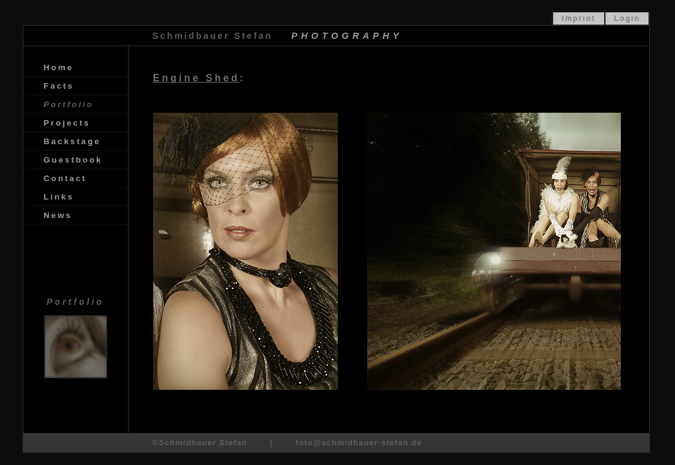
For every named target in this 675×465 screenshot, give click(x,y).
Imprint (579, 18)
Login (627, 18)
